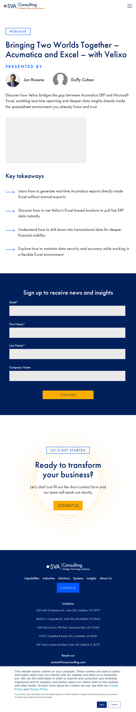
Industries (49, 578)
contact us (68, 505)
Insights (91, 578)
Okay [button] (102, 705)
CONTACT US (68, 587)
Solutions (64, 578)
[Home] (68, 566)
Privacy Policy (38, 689)
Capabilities (31, 578)
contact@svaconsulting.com (68, 662)
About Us (106, 578)
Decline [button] (114, 705)
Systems (78, 578)
